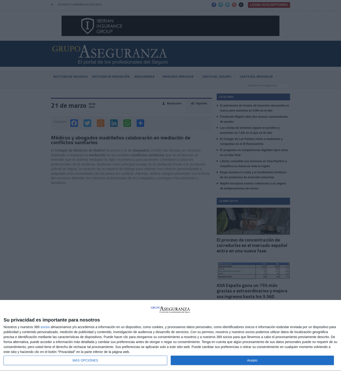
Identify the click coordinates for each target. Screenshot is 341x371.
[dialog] (170, 335)
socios (45, 327)
